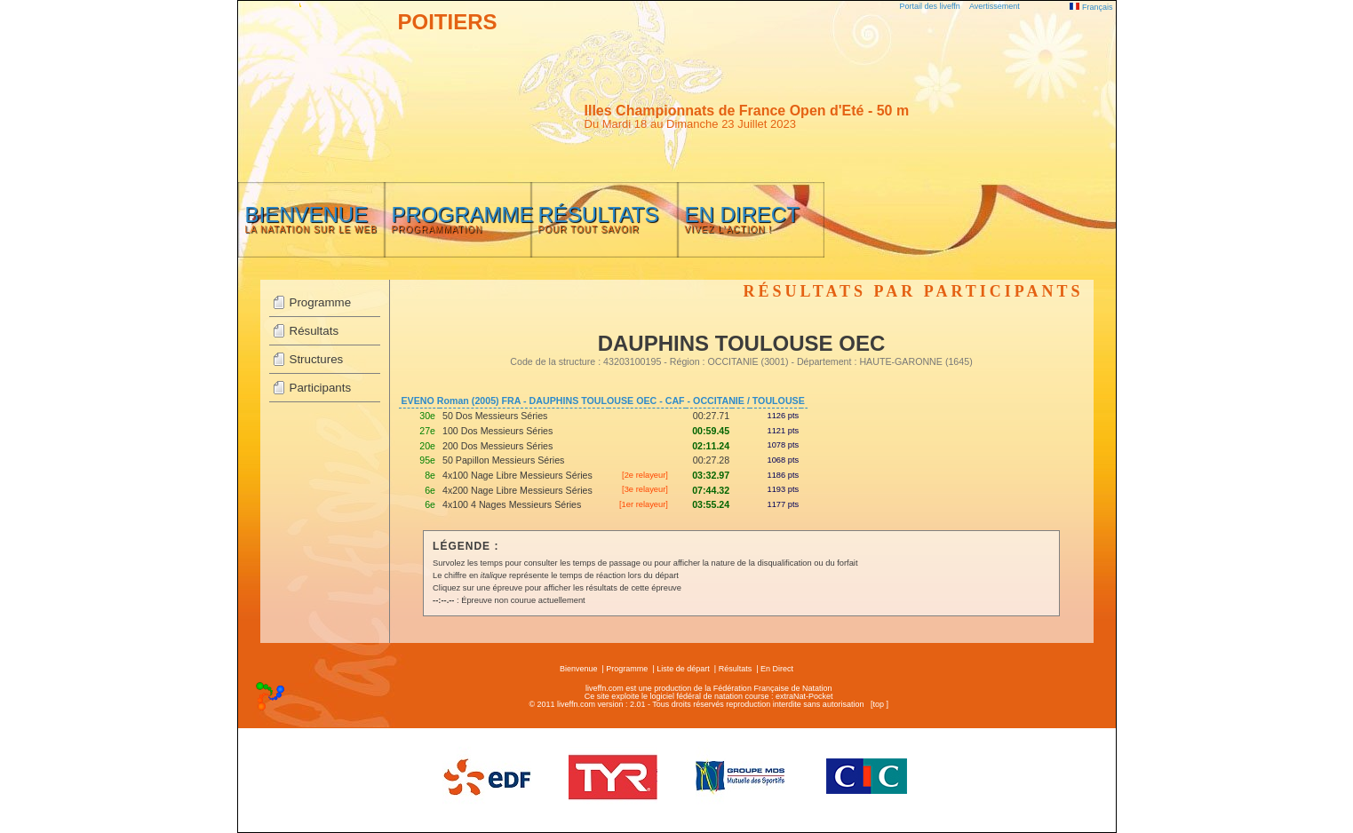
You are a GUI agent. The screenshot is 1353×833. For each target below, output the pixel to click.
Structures (317, 359)
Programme (321, 302)
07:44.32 (710, 490)
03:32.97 (710, 475)
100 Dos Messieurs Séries (497, 430)
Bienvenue (579, 668)
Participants (321, 387)
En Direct (776, 668)
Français (1091, 7)
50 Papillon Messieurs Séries (503, 460)
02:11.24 (710, 445)
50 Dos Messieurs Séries (494, 415)
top (878, 704)
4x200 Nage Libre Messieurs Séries (517, 490)
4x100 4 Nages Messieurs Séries (511, 504)
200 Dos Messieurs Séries (497, 445)
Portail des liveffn (930, 6)
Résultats (314, 330)
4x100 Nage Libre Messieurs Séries (517, 475)
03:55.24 (710, 504)
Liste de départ (683, 668)
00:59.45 (710, 430)
